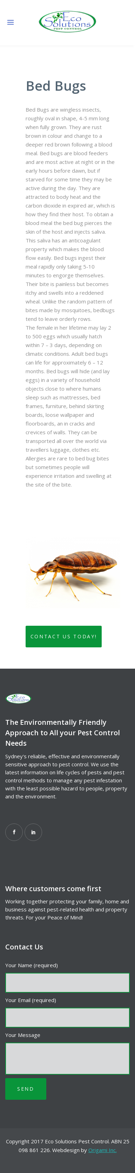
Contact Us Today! (64, 636)
